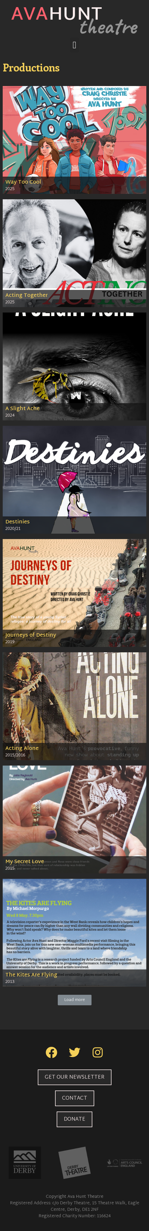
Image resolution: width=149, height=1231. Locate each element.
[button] (74, 45)
